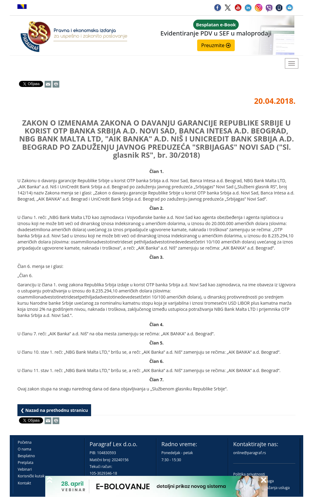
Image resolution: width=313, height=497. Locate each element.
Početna (24, 442)
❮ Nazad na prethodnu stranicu (54, 410)
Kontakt (24, 483)
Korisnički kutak (31, 476)
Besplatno (26, 455)
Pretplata (25, 462)
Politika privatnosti (249, 474)
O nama (24, 449)
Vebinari (25, 469)
